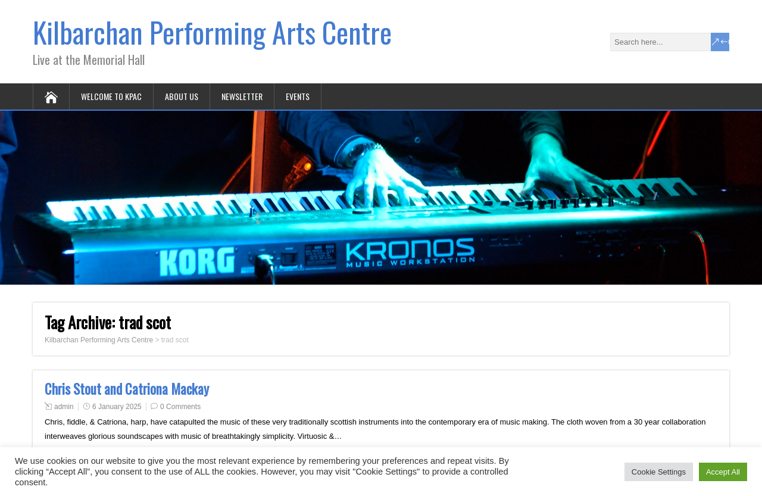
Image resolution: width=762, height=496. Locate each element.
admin (64, 407)
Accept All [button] (723, 471)
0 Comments (180, 407)
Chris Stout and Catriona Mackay (127, 389)
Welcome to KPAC (111, 96)
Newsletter (242, 96)
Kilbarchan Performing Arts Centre (212, 32)
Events (298, 96)
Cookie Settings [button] (659, 471)
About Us (181, 96)
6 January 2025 (117, 407)
